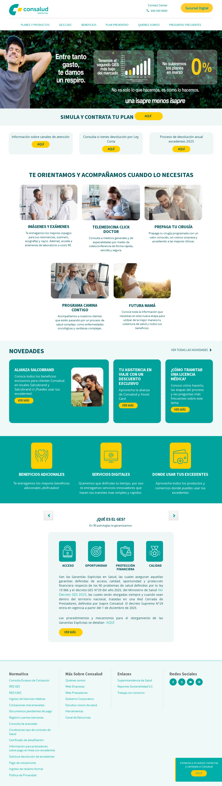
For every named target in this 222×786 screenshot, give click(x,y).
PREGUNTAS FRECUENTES (185, 25)
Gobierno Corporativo (79, 699)
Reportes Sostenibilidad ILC (135, 686)
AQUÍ (148, 116)
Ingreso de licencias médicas (27, 699)
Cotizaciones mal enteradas (26, 705)
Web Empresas (75, 686)
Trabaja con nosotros (131, 693)
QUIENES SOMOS (149, 25)
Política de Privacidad (22, 775)
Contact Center (157, 5)
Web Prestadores (76, 693)
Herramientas (74, 711)
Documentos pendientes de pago (30, 711)
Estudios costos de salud (81, 705)
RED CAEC (15, 693)
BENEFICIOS (89, 25)
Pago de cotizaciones (22, 763)
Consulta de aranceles (23, 724)
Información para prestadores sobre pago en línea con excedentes (32, 748)
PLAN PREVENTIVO (117, 25)
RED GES (14, 686)
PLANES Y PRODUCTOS (35, 25)
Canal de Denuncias (78, 717)
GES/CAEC (65, 25)
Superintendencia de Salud (135, 680)
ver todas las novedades (192, 350)
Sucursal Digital (196, 8)
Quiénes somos (75, 680)
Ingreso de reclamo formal (26, 769)
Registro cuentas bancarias (26, 717)
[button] (48, 515)
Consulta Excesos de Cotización (29, 680)
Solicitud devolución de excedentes (31, 756)
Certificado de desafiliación (26, 740)
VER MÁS (70, 632)
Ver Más (23, 400)
